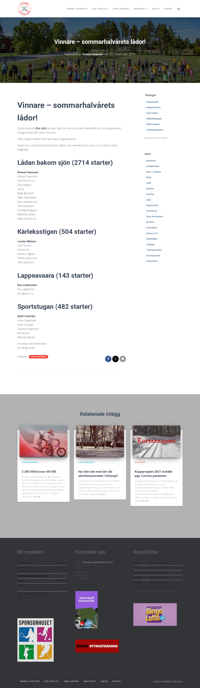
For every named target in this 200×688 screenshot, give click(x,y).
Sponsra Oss (152, 233)
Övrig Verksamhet (38, 357)
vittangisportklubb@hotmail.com (98, 562)
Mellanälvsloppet (154, 118)
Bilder (148, 177)
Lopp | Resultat (100, 9)
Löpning (150, 194)
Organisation (152, 205)
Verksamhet (152, 261)
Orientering (151, 210)
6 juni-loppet (152, 113)
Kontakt (168, 9)
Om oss (156, 9)
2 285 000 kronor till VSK (39, 471)
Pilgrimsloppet (153, 124)
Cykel (148, 182)
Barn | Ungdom (121, 9)
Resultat (150, 222)
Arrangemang (152, 166)
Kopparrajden (152, 101)
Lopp (148, 199)
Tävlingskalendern (154, 129)
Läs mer (37, 496)
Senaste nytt (140, 9)
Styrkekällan (151, 238)
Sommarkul (151, 227)
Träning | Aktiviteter (77, 9)
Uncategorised (153, 255)
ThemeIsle (178, 681)
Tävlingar (150, 244)
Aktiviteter (151, 160)
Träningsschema (154, 249)
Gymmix (150, 188)
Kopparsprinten (153, 107)
